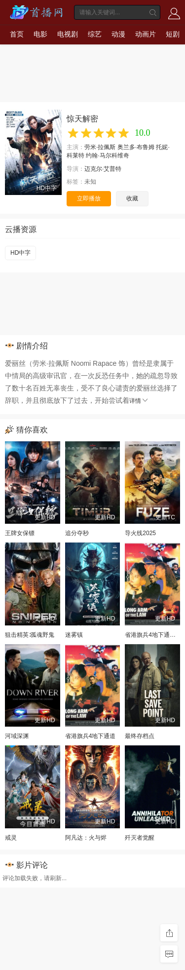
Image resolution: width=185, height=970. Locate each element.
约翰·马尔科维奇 (107, 155)
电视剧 (67, 34)
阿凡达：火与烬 (86, 837)
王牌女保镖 (20, 533)
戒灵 (11, 837)
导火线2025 (140, 533)
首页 (17, 34)
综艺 (95, 34)
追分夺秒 (77, 533)
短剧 (173, 34)
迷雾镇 (74, 634)
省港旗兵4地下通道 (90, 736)
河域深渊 (17, 736)
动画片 (145, 34)
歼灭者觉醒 (139, 837)
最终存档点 (139, 736)
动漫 (118, 34)
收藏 (132, 198)
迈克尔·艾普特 (102, 168)
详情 (139, 400)
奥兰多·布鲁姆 (135, 147)
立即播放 (89, 198)
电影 (40, 34)
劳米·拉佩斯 (99, 147)
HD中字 (20, 252)
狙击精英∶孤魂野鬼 (29, 634)
